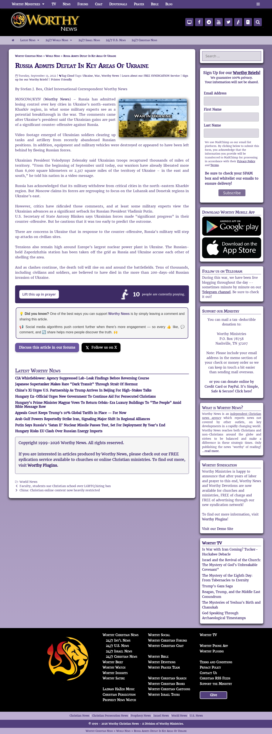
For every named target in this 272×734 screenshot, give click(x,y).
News (67, 4)
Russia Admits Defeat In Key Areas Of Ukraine (82, 66)
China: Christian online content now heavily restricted (60, 490)
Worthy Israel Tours (164, 695)
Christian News (79, 715)
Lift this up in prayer (39, 294)
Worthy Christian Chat (166, 646)
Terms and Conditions (216, 662)
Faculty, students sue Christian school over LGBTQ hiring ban (65, 486)
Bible (155, 4)
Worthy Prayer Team (164, 667)
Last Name (212, 125)
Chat (98, 4)
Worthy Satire (114, 678)
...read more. (211, 451)
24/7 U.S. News (116, 40)
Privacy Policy (246, 161)
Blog (168, 4)
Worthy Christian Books (166, 684)
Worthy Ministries (30, 4)
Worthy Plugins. (43, 465)
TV (54, 4)
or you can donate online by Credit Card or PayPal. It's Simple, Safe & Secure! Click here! (232, 386)
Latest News (31, 40)
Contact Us (208, 673)
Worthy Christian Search (167, 678)
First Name (212, 109)
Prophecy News (141, 715)
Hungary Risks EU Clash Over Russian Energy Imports (58, 431)
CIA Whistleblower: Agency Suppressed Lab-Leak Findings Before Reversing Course (82, 378)
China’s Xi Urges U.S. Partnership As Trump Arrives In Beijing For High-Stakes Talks (83, 390)
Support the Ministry (216, 684)
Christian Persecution (119, 695)
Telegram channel (216, 292)
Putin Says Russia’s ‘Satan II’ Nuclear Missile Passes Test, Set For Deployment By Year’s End (90, 425)
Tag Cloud (67, 75)
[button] (258, 4)
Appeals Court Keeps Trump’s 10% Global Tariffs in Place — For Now (70, 413)
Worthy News (110, 75)
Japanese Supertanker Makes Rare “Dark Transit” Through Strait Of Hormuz (76, 384)
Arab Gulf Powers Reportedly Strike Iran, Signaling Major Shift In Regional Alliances (82, 419)
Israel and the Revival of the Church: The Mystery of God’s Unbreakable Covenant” (231, 565)
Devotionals (118, 4)
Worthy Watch (114, 667)
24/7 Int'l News (118, 640)
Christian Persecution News (110, 715)
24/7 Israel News (89, 40)
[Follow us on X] (101, 347)
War (97, 75)
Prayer (139, 4)
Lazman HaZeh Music (119, 689)
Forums (82, 4)
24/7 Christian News (144, 40)
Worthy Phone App (214, 646)
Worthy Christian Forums (167, 640)
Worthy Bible (158, 657)
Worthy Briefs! (246, 72)
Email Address (215, 93)
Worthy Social (159, 635)
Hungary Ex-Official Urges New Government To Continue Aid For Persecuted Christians (85, 396)
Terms (214, 165)
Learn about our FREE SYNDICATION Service (151, 75)
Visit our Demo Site (217, 529)
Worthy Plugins (214, 519)
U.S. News (196, 715)
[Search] (258, 22)
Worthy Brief (113, 662)
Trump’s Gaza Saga (217, 586)
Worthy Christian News (121, 635)
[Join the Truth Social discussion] (49, 359)
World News (28, 482)
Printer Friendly (61, 79)
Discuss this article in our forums (47, 347)
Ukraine (88, 75)
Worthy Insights (115, 673)
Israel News (161, 715)
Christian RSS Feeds (215, 678)
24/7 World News (60, 40)
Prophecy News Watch (119, 700)
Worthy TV (212, 543)
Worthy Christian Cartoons (169, 689)
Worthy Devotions (162, 662)
